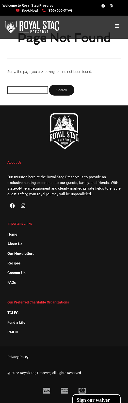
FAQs (11, 282)
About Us (14, 244)
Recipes (14, 263)
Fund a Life (16, 322)
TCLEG (12, 313)
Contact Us (16, 273)
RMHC (12, 332)
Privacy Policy (18, 357)
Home (12, 234)
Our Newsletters (20, 253)
